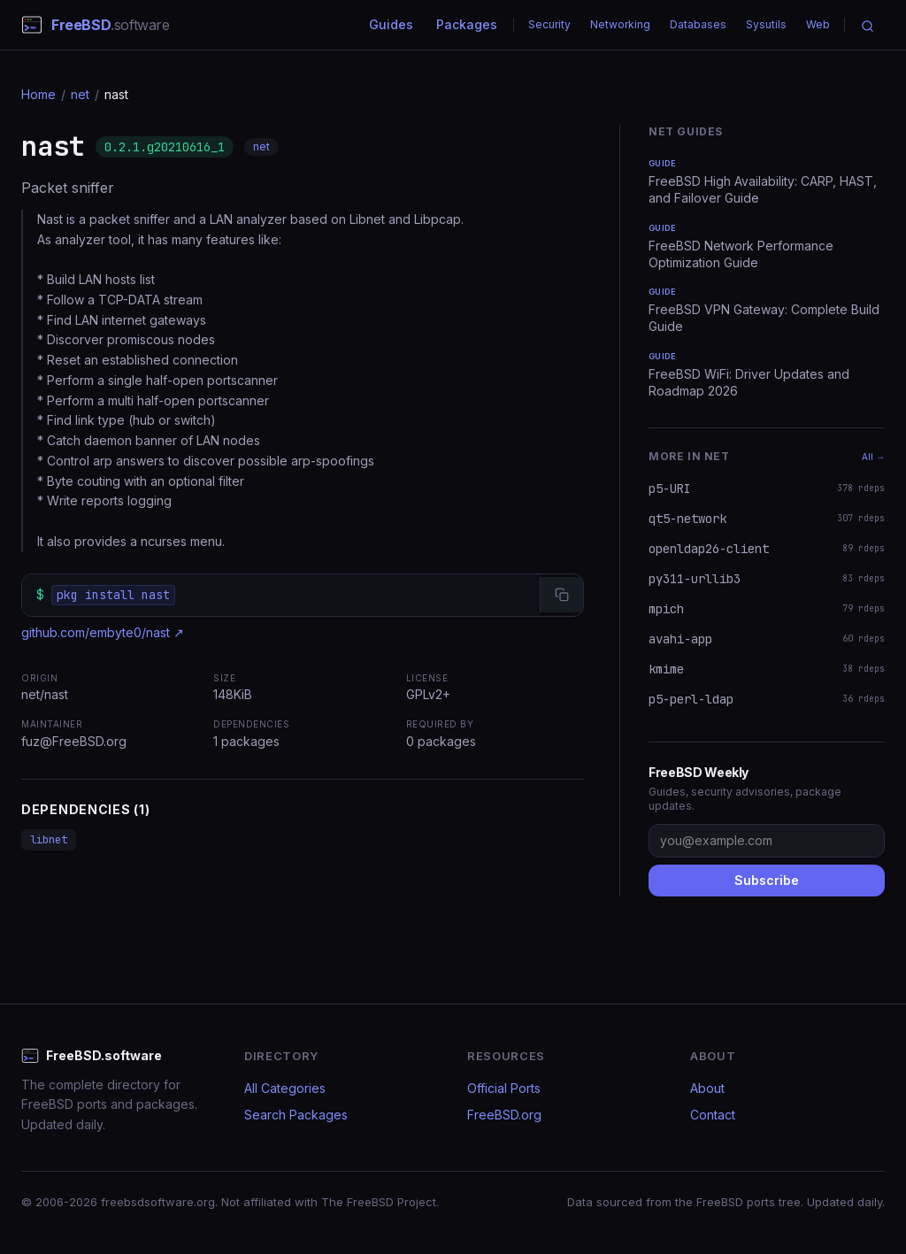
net (80, 94)
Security (549, 24)
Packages (466, 24)
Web (818, 24)
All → (873, 456)
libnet (48, 840)
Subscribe (766, 880)
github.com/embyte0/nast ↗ (102, 632)
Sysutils (766, 24)
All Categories (285, 1088)
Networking (620, 24)
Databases (698, 24)
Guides (391, 24)
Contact (712, 1114)
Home (38, 94)
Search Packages (296, 1114)
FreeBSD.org (504, 1114)
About (707, 1088)
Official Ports (504, 1088)
